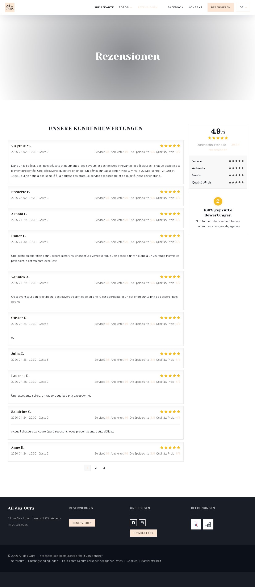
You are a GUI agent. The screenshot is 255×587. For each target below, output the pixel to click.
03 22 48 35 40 (18, 525)
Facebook (175, 7)
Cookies (134, 561)
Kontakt (195, 7)
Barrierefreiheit (151, 561)
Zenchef (97, 556)
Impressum (19, 561)
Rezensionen (148, 7)
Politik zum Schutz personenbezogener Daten (94, 561)
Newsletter (143, 533)
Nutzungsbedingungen (45, 561)
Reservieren (220, 7)
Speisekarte (104, 7)
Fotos (126, 7)
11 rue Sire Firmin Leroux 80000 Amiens (36, 518)
